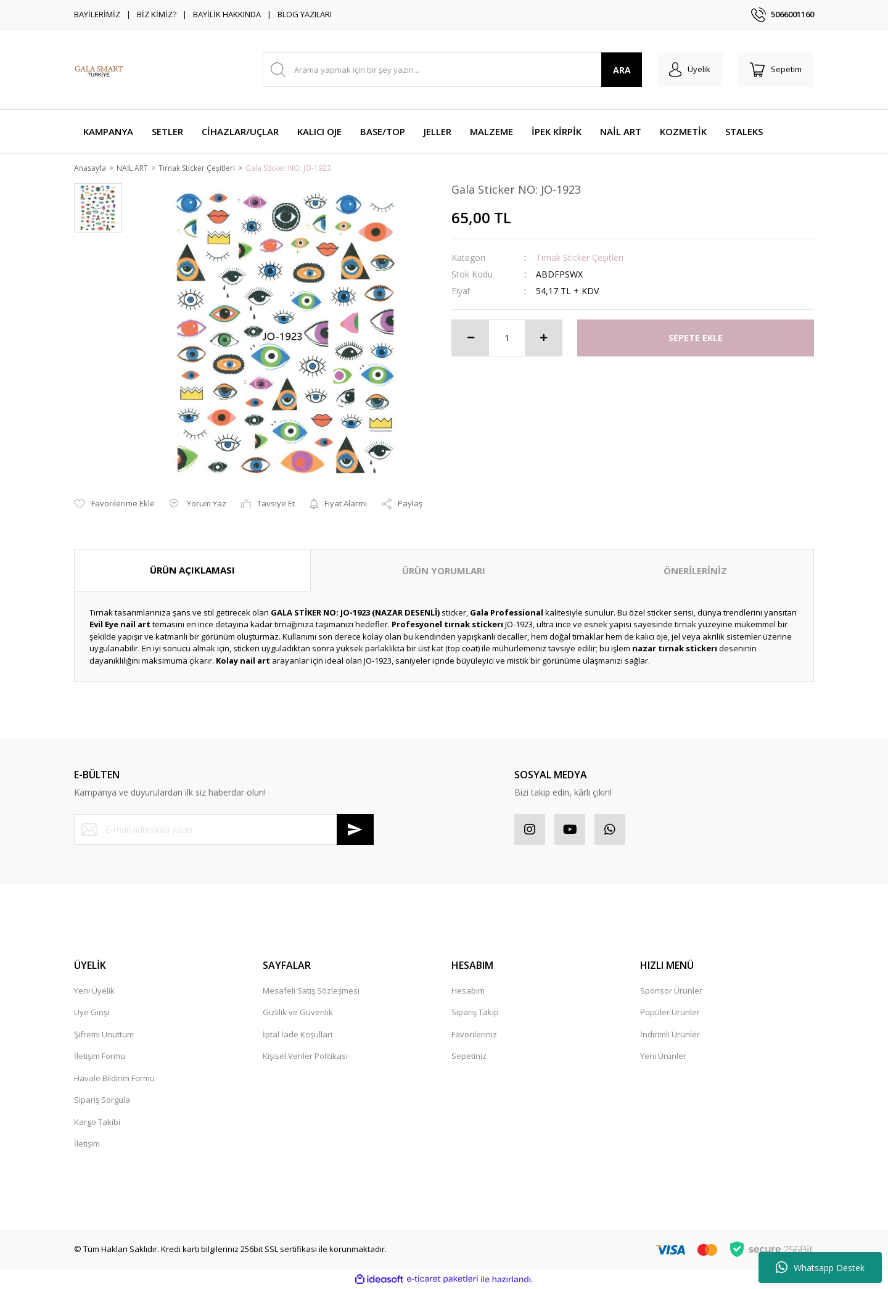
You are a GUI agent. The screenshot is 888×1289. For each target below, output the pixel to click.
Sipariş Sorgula (102, 1100)
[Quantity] (507, 338)
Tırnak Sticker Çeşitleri (579, 258)
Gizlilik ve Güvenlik (298, 1013)
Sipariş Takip (475, 1013)
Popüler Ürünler (670, 1013)
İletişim (87, 1144)
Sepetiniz (469, 1057)
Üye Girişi (91, 1013)
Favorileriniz (474, 1034)
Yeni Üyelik (94, 991)
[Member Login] (690, 69)
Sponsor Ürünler (671, 991)
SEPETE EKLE (695, 339)
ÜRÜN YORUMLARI (443, 572)
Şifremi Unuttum (104, 1034)
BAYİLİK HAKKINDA (227, 14)
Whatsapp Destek (820, 1267)
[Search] (452, 69)
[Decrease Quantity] (470, 338)
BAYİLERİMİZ (97, 14)
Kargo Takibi (97, 1122)
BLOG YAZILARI (305, 14)
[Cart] (776, 69)
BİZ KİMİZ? (156, 14)
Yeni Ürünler (663, 1057)
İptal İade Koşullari (297, 1034)
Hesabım (468, 991)
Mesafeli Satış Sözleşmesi (311, 991)
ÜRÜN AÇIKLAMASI (192, 571)
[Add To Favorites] (114, 505)
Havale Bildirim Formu (114, 1078)
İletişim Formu (99, 1057)
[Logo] (98, 69)
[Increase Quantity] (543, 338)
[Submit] (355, 830)
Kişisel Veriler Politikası (305, 1057)
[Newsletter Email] (224, 830)
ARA (622, 70)
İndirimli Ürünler (670, 1034)
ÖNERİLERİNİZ (695, 572)
